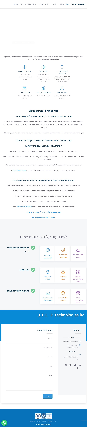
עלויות (47, 4)
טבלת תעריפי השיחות (24, 207)
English (16, 4)
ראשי (67, 4)
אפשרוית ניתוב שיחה (19, 170)
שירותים (54, 4)
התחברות (23, 4)
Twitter (38, 421)
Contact (50, 421)
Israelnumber (78, 4)
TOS (55, 421)
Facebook (32, 421)
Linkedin (44, 421)
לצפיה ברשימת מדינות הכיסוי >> (43, 217)
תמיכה (41, 4)
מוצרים (62, 4)
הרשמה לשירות (32, 4)
